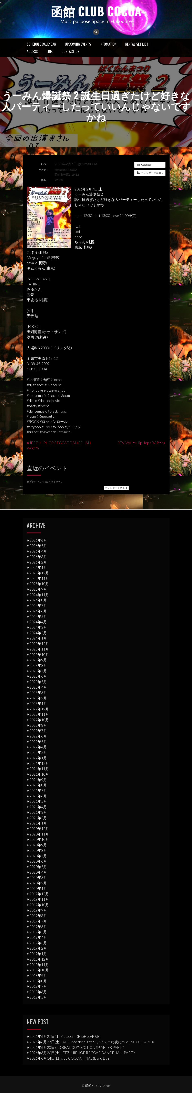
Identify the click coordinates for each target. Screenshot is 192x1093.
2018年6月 (38, 992)
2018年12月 (39, 959)
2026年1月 (38, 567)
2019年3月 (38, 942)
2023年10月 (39, 654)
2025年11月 (39, 578)
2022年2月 (38, 752)
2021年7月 (38, 790)
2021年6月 (38, 796)
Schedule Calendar (41, 43)
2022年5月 (38, 741)
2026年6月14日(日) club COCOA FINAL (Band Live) (70, 1058)
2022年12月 (39, 709)
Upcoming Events (78, 43)
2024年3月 (38, 627)
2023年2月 (38, 698)
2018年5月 (38, 997)
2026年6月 (38, 540)
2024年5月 (38, 616)
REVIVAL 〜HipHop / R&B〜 (140, 442)
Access (32, 51)
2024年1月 (38, 638)
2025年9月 (38, 589)
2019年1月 (38, 953)
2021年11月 (39, 768)
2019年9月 (38, 910)
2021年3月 (38, 812)
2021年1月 (38, 823)
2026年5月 (38, 545)
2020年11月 (39, 834)
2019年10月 (39, 904)
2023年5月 (38, 681)
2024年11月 (39, 594)
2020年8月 (38, 850)
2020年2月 (38, 883)
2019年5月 (38, 932)
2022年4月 (38, 747)
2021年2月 (38, 817)
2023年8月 (38, 665)
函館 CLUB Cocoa (96, 11)
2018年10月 (39, 970)
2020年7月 (38, 855)
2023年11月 (39, 649)
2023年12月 (39, 643)
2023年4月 (38, 687)
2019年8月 (38, 915)
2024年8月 (38, 600)
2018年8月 (38, 981)
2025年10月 (39, 583)
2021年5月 (38, 801)
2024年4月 (38, 622)
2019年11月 (39, 899)
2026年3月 (38, 556)
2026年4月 (38, 551)
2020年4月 (38, 872)
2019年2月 (38, 948)
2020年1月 (38, 888)
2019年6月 (38, 926)
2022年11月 (39, 714)
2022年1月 (38, 757)
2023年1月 (38, 703)
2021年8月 (38, 785)
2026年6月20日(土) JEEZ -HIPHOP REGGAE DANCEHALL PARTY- (82, 1052)
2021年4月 (38, 807)
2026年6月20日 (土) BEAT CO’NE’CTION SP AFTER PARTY (76, 1047)
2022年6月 (38, 736)
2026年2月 (38, 562)
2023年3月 (38, 692)
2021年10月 (39, 774)
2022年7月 (38, 730)
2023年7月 (38, 670)
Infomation (108, 43)
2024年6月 (38, 611)
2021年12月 (39, 763)
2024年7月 (38, 605)
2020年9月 (38, 845)
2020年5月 (38, 866)
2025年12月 (39, 572)
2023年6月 (38, 676)
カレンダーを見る (116, 487)
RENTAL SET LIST (136, 43)
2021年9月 (38, 779)
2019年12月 (39, 894)
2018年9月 (38, 975)
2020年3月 (38, 877)
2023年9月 (38, 660)
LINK (50, 51)
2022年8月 (38, 725)
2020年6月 (38, 861)
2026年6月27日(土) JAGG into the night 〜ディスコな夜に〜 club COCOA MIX (91, 1041)
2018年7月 (38, 986)
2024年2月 (38, 632)
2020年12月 (39, 828)
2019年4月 (38, 937)
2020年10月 (39, 839)
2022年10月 (39, 719)
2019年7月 (38, 921)
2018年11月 (39, 964)
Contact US (70, 51)
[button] (149, 173)
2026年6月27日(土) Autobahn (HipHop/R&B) (65, 1036)
